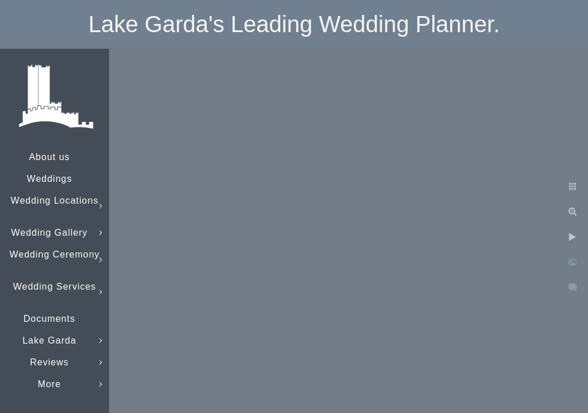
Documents (49, 319)
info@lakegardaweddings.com (78, 384)
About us (49, 157)
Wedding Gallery (49, 232)
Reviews (49, 362)
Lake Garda (49, 340)
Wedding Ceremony (54, 254)
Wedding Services (54, 286)
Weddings (49, 179)
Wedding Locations (55, 200)
